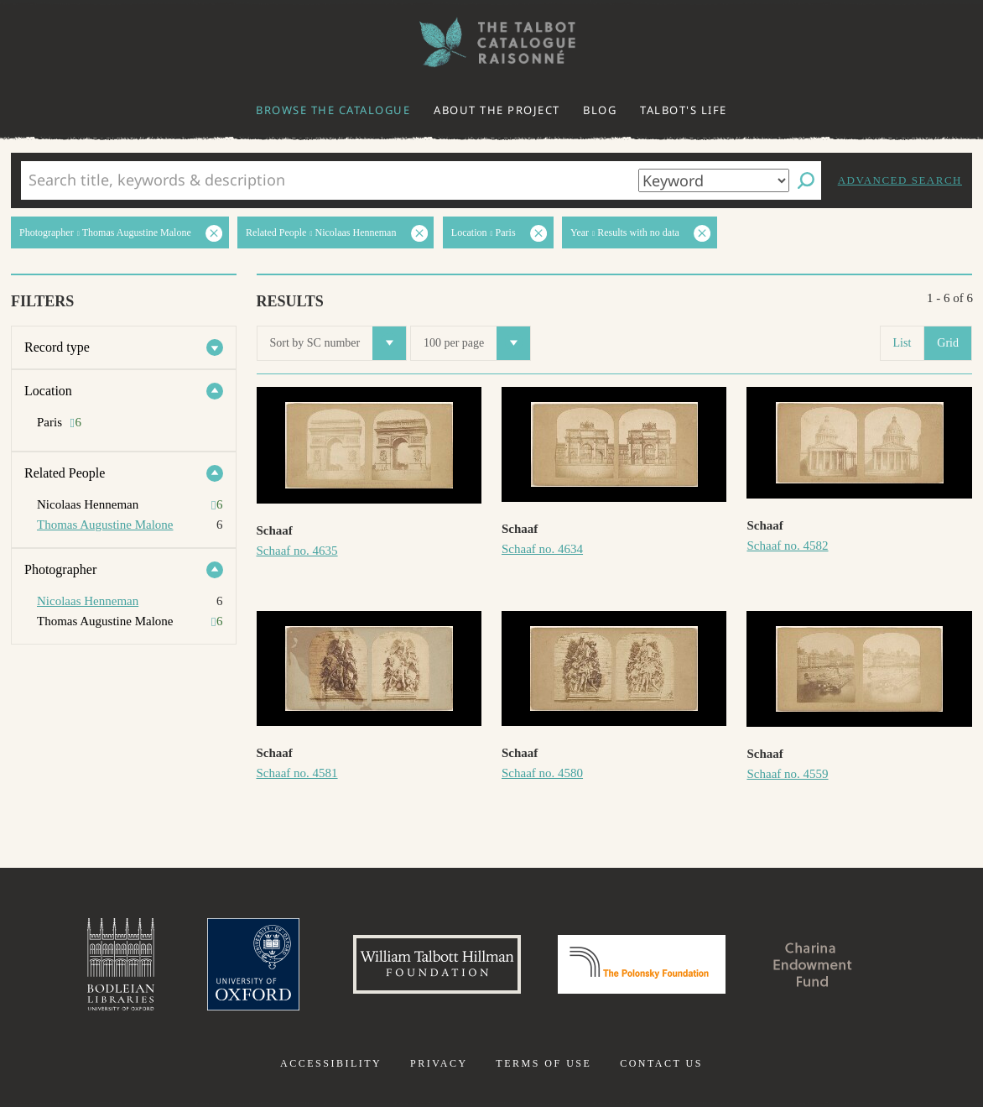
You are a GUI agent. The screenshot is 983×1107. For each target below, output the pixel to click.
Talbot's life (683, 109)
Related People (64, 473)
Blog (599, 109)
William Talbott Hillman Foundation (437, 964)
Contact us (661, 1063)
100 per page (477, 343)
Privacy (439, 1063)
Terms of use (543, 1063)
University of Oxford (253, 964)
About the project (497, 109)
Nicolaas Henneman (87, 601)
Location (48, 391)
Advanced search (900, 180)
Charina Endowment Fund (813, 964)
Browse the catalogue (333, 109)
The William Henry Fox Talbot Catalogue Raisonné (491, 42)
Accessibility (331, 1063)
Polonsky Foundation (642, 964)
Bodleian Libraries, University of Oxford (120, 964)
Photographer (60, 569)
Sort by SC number (338, 343)
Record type (57, 347)
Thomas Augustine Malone (105, 524)
